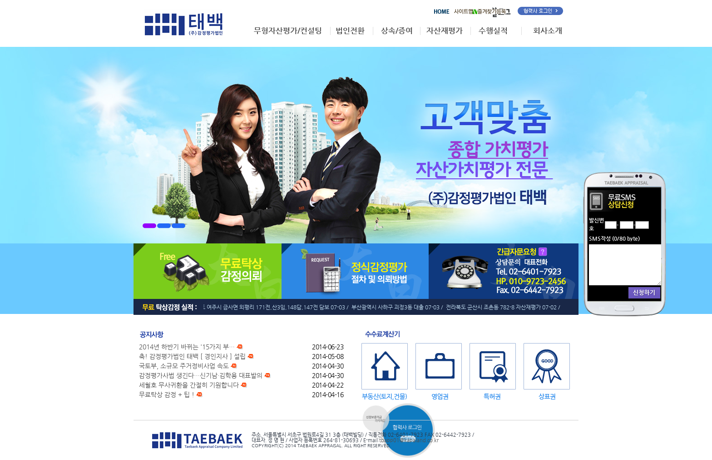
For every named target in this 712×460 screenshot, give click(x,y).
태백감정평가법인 (183, 24)
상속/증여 (397, 30)
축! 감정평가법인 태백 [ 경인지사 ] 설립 (196, 356)
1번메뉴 (149, 225)
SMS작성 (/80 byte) (614, 238)
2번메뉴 (164, 225)
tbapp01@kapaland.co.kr (409, 440)
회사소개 (547, 30)
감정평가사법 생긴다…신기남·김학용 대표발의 (205, 375)
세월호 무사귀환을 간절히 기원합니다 (193, 385)
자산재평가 (444, 30)
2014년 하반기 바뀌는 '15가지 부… (191, 346)
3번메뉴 (178, 225)
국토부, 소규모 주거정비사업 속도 (188, 365)
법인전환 (350, 30)
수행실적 (493, 30)
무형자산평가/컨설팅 (288, 30)
